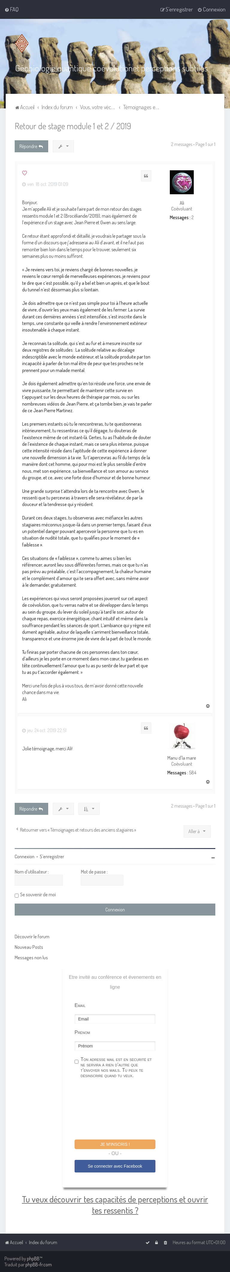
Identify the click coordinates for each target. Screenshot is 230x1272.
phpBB (33, 1259)
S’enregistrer (52, 856)
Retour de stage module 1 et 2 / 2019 (73, 125)
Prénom (82, 1031)
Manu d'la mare (181, 758)
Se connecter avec (115, 1165)
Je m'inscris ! (115, 1143)
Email (80, 1004)
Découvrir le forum (32, 936)
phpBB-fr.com (38, 1265)
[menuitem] (11, 9)
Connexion (24, 856)
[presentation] (120, 1109)
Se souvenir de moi (38, 894)
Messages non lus (31, 957)
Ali (182, 202)
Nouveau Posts (29, 946)
